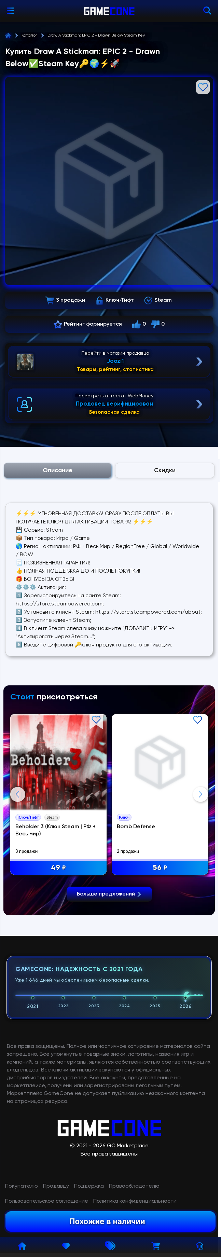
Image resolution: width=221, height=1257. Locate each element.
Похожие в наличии (107, 1221)
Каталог (29, 35)
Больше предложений (109, 894)
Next (200, 794)
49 (58, 868)
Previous (17, 794)
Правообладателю (134, 1186)
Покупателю (21, 1186)
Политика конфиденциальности (135, 1201)
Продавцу (56, 1186)
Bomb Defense (136, 827)
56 (160, 868)
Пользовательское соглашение (46, 1201)
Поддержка (89, 1186)
